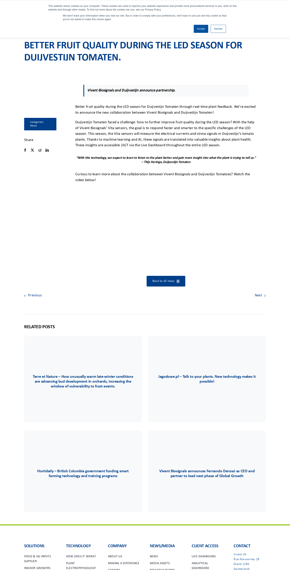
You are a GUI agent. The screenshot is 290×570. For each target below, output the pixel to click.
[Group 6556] (83, 442)
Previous (35, 295)
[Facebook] (25, 150)
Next (258, 295)
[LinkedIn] (47, 150)
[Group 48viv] (207, 442)
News (33, 125)
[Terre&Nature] (83, 348)
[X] (32, 150)
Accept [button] (201, 28)
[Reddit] (40, 150)
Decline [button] (218, 28)
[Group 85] (207, 348)
